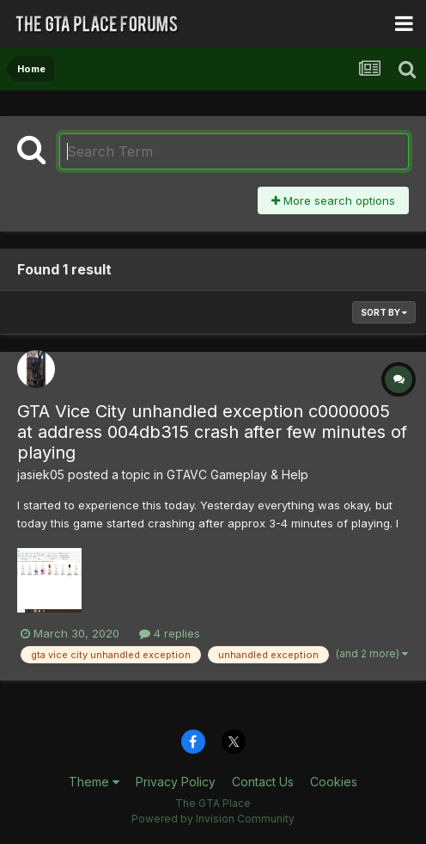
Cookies (333, 781)
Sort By (384, 312)
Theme (94, 781)
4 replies (169, 633)
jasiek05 (40, 474)
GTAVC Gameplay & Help (237, 474)
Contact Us (263, 781)
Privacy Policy (176, 781)
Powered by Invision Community (213, 818)
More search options (333, 200)
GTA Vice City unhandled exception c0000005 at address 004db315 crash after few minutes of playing (212, 432)
